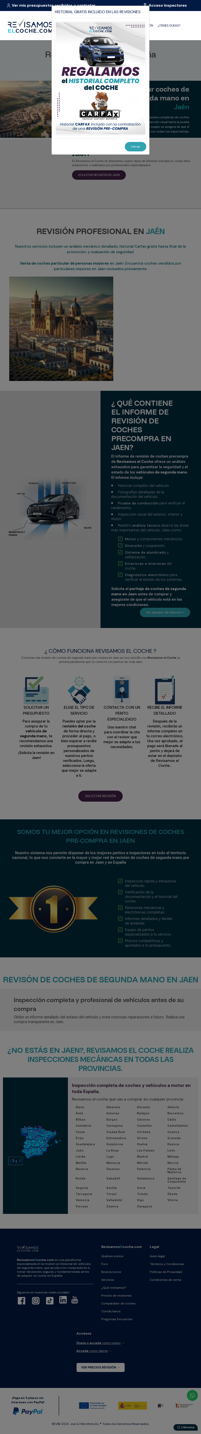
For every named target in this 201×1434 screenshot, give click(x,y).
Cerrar (135, 147)
